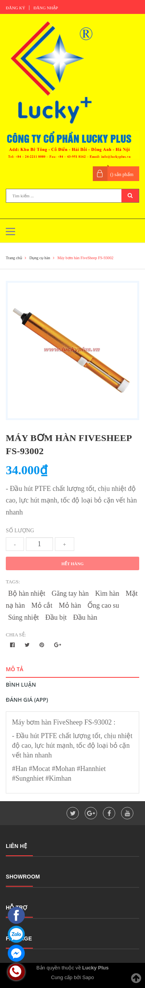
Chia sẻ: (16, 635)
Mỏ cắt (42, 605)
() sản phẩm (121, 174)
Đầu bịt (56, 617)
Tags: (13, 582)
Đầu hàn (85, 617)
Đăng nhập (45, 7)
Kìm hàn (107, 593)
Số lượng (20, 530)
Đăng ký (15, 7)
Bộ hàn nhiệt (26, 593)
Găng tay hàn (70, 593)
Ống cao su (103, 605)
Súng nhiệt (23, 617)
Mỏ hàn (70, 605)
